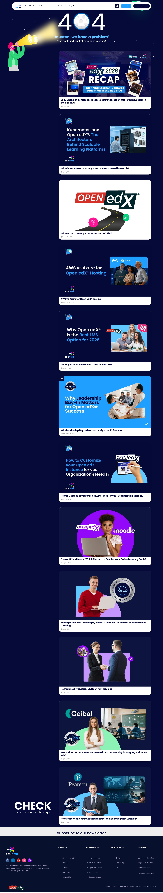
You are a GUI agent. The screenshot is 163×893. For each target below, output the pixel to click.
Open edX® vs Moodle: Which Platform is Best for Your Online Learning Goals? (102, 563)
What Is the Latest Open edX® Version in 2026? (89, 233)
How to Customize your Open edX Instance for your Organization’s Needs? (101, 497)
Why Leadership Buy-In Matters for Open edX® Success (94, 430)
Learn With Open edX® (32, 6)
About (75, 6)
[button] (116, 6)
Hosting (60, 6)
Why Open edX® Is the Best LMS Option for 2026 (89, 364)
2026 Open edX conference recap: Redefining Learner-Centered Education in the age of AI (99, 101)
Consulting (68, 6)
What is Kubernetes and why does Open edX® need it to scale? (98, 168)
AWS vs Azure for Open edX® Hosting (83, 299)
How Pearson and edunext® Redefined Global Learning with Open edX (102, 824)
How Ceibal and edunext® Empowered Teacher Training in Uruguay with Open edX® (104, 759)
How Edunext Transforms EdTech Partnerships (89, 694)
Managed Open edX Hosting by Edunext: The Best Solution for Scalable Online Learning (103, 630)
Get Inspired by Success (49, 6)
